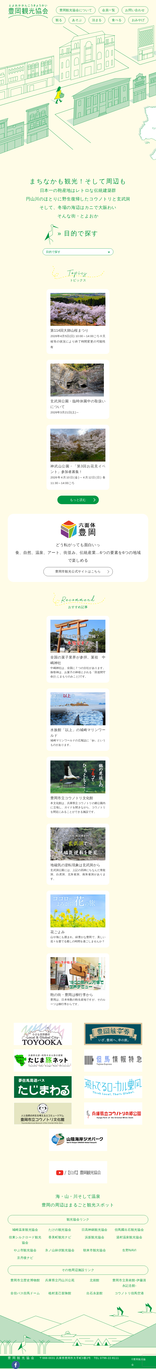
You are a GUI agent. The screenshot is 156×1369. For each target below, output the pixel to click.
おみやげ (138, 20)
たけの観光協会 (59, 1229)
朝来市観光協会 (94, 1250)
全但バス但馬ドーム (25, 1293)
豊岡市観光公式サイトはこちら (78, 571)
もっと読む (78, 499)
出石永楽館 (94, 1293)
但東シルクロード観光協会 (25, 1240)
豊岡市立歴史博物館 (25, 1280)
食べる (117, 20)
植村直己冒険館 (59, 1293)
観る (59, 20)
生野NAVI (129, 1250)
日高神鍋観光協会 (95, 1229)
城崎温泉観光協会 (25, 1229)
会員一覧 (108, 10)
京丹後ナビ (25, 1257)
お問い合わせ (135, 10)
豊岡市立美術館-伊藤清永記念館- (129, 1283)
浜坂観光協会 (94, 1237)
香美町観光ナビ (59, 1237)
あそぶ (77, 20)
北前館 (94, 1280)
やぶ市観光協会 (25, 1250)
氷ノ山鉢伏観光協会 (59, 1250)
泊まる (97, 20)
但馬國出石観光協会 (129, 1229)
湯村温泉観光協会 (129, 1237)
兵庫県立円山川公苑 (59, 1280)
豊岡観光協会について (75, 10)
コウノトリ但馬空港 (129, 1293)
